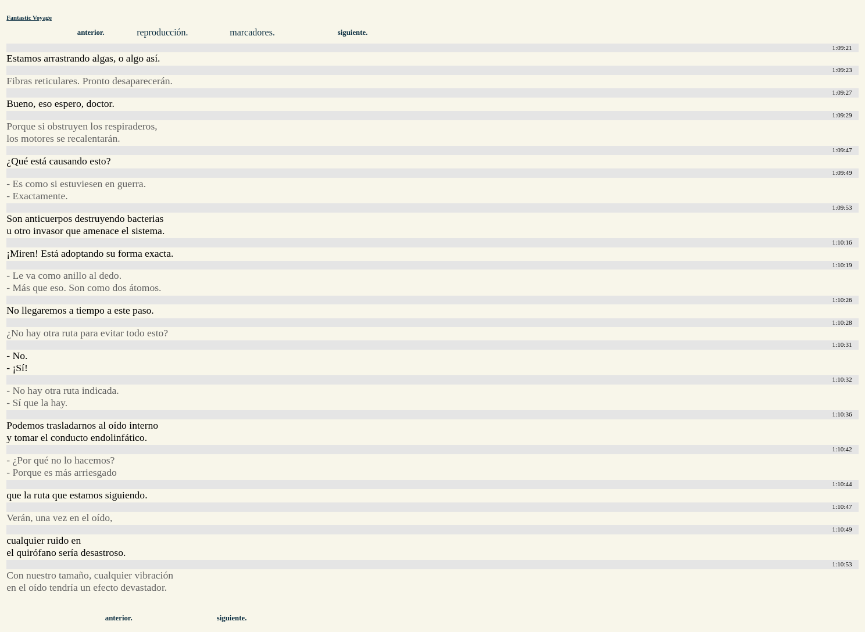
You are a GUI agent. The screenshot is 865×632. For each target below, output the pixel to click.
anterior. (91, 32)
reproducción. (162, 32)
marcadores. (252, 32)
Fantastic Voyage (29, 17)
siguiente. (353, 32)
